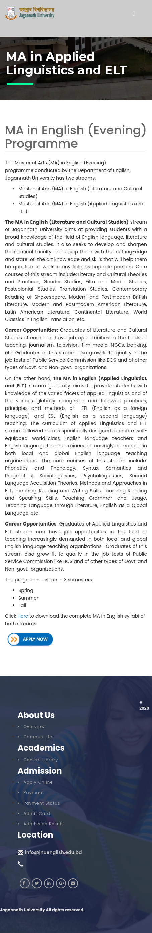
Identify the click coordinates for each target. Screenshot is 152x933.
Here (22, 616)
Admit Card (34, 813)
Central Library (38, 760)
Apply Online (35, 782)
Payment (31, 792)
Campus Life (35, 737)
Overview (31, 726)
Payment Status (39, 803)
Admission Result (40, 824)
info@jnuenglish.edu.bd (53, 852)
